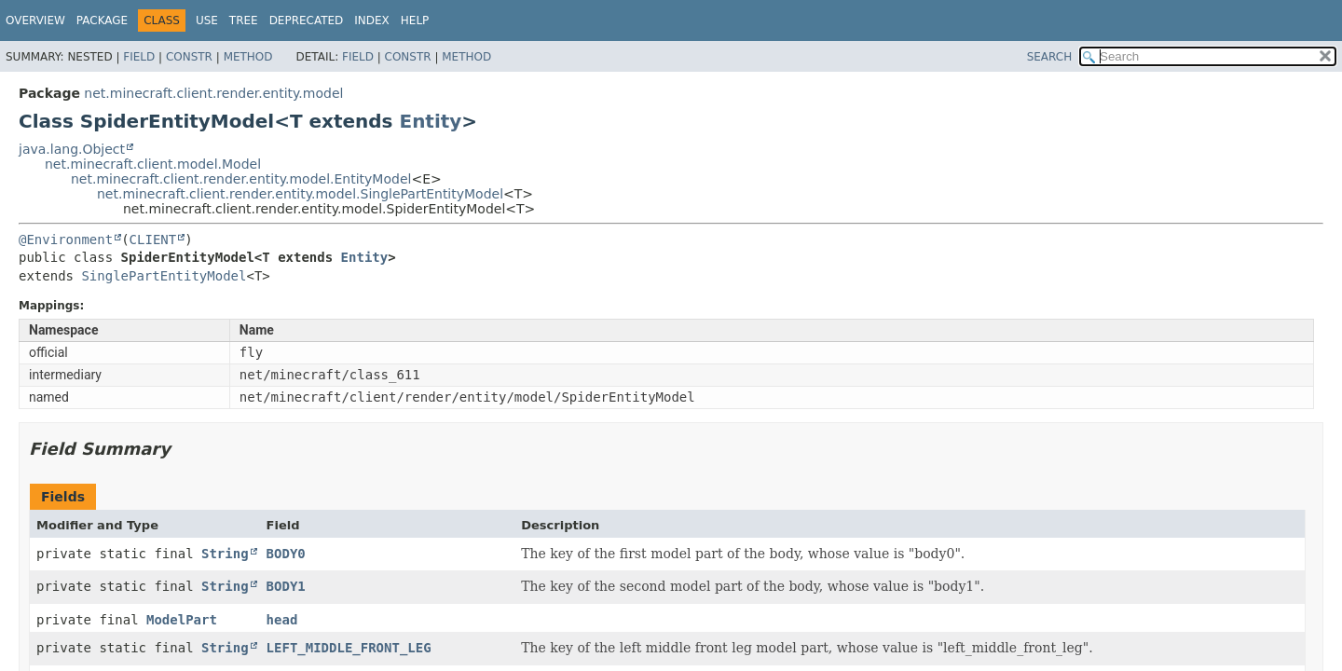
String (225, 553)
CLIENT (153, 239)
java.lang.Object (72, 149)
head (282, 619)
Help (415, 20)
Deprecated (306, 20)
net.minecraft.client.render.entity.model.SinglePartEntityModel (300, 193)
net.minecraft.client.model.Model (153, 164)
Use (207, 20)
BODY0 (286, 553)
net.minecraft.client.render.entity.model (213, 93)
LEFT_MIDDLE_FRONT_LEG (349, 647)
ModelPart (181, 619)
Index (372, 20)
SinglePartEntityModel (163, 275)
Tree (243, 20)
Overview (35, 20)
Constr (189, 56)
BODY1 (286, 586)
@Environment (66, 239)
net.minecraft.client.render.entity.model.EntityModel (241, 178)
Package (102, 20)
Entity (430, 121)
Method (248, 56)
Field (139, 56)
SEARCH (1050, 56)
